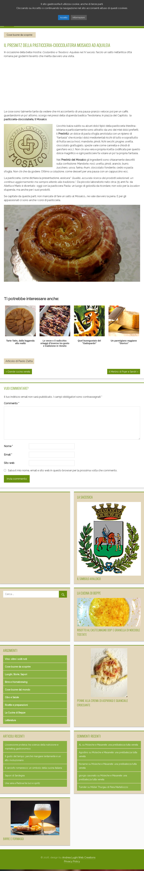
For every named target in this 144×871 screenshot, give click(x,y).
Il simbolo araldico (89, 579)
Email (8, 454)
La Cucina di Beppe (15, 712)
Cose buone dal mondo (17, 689)
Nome (8, 446)
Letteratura (10, 720)
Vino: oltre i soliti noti (16, 659)
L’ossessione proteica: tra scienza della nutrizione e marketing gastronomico (31, 746)
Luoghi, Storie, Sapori (16, 674)
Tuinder (83, 787)
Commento (11, 403)
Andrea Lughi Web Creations (78, 857)
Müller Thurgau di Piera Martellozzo (109, 787)
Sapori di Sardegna (15, 775)
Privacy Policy (72, 861)
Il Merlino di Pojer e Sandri (122, 372)
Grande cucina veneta (18, 372)
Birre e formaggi (13, 839)
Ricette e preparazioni (16, 705)
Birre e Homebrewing (16, 682)
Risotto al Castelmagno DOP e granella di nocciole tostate (108, 632)
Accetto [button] (63, 17)
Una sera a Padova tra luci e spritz (22, 783)
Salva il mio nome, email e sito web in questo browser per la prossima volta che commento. (62, 470)
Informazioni (79, 17)
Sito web (9, 463)
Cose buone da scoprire (19, 35)
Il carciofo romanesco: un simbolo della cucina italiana (33, 768)
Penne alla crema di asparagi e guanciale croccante (102, 702)
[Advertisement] (70, 82)
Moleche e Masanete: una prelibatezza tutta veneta (111, 744)
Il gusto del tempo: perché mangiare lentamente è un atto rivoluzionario (33, 758)
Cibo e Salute (12, 697)
